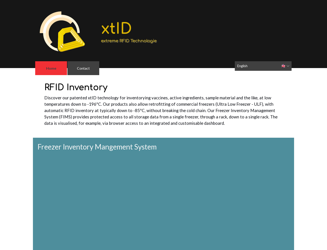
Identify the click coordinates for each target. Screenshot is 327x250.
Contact (83, 68)
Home (51, 68)
